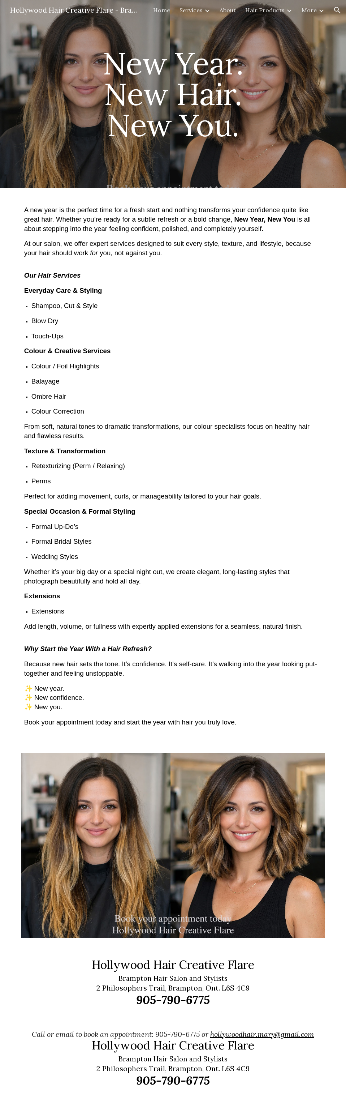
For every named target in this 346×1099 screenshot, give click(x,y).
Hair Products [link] (265, 10)
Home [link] (161, 10)
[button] (337, 10)
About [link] (228, 10)
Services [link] (191, 10)
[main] (173, 94)
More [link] (309, 10)
